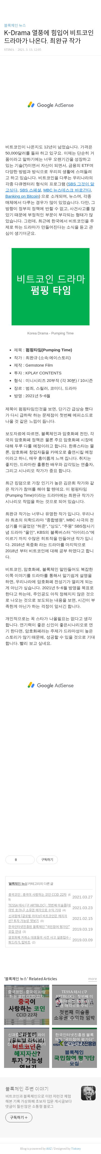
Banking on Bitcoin (22, 196)
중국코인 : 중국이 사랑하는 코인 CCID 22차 (37, 895)
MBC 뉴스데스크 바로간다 (67, 190)
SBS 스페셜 (30, 190)
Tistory (76, 1149)
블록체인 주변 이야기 (27, 1089)
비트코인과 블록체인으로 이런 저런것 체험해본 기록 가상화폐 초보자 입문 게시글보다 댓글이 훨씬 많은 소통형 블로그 (38, 1101)
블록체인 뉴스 (15, 25)
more (92, 978)
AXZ (49, 1149)
